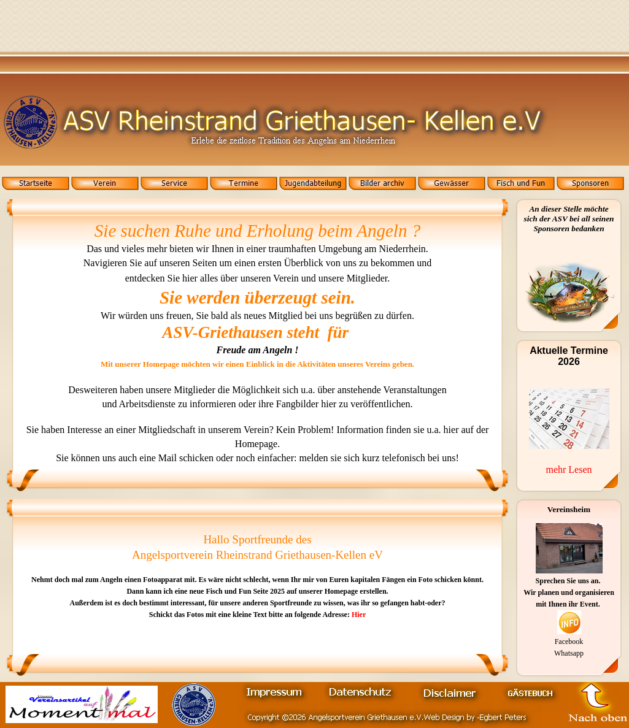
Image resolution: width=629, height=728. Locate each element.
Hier (358, 614)
